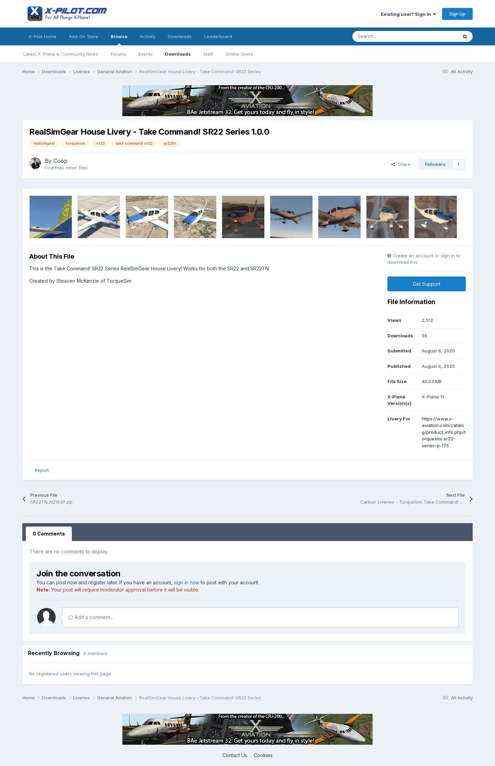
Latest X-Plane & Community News (60, 54)
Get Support (426, 284)
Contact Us (234, 755)
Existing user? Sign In (408, 14)
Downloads (178, 54)
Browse (119, 39)
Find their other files (66, 167)
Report (42, 470)
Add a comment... (90, 617)
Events (146, 54)
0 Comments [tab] (49, 534)
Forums (118, 54)
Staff (208, 54)
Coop (60, 160)
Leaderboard (218, 36)
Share (400, 164)
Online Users (239, 54)
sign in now (186, 582)
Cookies (263, 755)
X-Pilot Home (42, 36)
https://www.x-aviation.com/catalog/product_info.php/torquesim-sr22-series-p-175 (444, 432)
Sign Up (457, 13)
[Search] (389, 36)
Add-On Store (83, 36)
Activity (147, 36)
